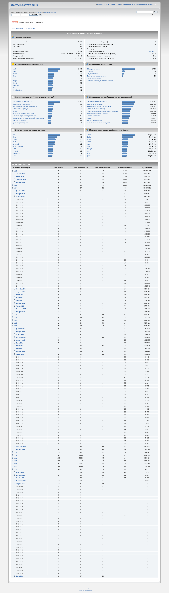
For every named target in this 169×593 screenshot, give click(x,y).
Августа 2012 (20, 484)
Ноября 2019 (20, 331)
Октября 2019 (20, 334)
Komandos (16, 153)
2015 (15, 461)
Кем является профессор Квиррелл (25, 106)
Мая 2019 (19, 348)
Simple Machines (90, 588)
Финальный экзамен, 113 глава (23, 113)
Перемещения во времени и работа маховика (28, 118)
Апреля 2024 (20, 303)
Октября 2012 (20, 478)
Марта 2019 (20, 354)
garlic (88, 156)
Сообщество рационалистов (96, 76)
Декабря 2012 (20, 472)
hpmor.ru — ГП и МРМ (113, 4)
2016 (15, 458)
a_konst (15, 151)
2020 (15, 323)
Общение (90, 71)
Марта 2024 (20, 306)
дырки (15, 111)
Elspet (15, 83)
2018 (15, 452)
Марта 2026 (20, 176)
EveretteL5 (152, 51)
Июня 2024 (19, 297)
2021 (15, 320)
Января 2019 (20, 449)
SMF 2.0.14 (80, 588)
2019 (15, 326)
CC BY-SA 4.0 (85, 586)
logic (88, 153)
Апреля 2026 (20, 174)
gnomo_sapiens (18, 146)
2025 (15, 185)
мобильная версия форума (143, 4)
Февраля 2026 (21, 179)
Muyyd (15, 81)
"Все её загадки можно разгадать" (24, 116)
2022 (15, 317)
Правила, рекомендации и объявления (100, 81)
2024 (15, 188)
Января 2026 (20, 182)
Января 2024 (20, 312)
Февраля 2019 (21, 447)
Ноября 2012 (20, 475)
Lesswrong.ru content (94, 78)
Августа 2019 (20, 340)
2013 (15, 467)
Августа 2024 (20, 292)
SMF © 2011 (85, 588)
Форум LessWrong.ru (24, 5)
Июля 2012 (19, 576)
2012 (15, 469)
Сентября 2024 (21, 289)
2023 (15, 314)
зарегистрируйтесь (50, 12)
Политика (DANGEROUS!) (21, 104)
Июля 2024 (19, 295)
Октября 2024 (20, 196)
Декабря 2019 (20, 329)
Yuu (14, 135)
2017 (15, 455)
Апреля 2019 (20, 351)
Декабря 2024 (20, 191)
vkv (14, 88)
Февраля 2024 (21, 309)
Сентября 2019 (21, 337)
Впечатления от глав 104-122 (22, 102)
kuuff (14, 69)
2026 (15, 171)
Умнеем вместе (127, 4)
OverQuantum (17, 90)
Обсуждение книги (93, 69)
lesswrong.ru (101, 4)
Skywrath (16, 85)
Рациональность (92, 74)
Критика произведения (20, 123)
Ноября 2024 (20, 194)
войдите (38, 12)
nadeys (15, 74)
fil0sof (14, 76)
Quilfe (89, 137)
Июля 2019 (19, 343)
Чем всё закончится (19, 120)
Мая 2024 (19, 300)
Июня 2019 (19, 346)
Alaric (14, 71)
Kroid (14, 78)
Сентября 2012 (21, 481)
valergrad (16, 144)
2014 (15, 464)
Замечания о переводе (20, 109)
